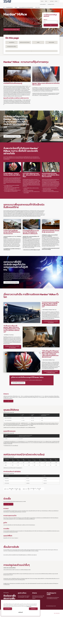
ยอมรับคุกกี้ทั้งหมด (12, 608)
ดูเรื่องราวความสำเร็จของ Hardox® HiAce (12, 136)
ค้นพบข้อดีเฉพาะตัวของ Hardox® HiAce (12, 29)
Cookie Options (57, 613)
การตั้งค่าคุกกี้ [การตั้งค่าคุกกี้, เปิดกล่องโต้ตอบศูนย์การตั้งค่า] (20, 612)
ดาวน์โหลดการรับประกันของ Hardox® (11, 282)
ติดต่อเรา (24, 29)
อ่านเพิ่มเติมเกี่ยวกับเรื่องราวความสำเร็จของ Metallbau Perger (51, 372)
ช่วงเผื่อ (38, 42)
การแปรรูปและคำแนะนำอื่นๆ (11, 46)
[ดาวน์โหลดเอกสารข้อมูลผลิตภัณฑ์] (51, 25)
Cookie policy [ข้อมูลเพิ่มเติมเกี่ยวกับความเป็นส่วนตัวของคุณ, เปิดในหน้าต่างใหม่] (29, 606)
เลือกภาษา (45, 19)
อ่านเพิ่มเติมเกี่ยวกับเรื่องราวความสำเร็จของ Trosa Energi (12, 347)
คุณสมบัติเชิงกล (11, 42)
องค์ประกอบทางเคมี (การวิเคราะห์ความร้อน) (25, 42)
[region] (20, 608)
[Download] (8, 401)
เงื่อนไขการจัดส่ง (51, 42)
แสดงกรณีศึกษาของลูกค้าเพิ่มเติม (18, 382)
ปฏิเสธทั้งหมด (29, 608)
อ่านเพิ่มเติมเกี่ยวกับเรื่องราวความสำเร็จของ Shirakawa (51, 322)
